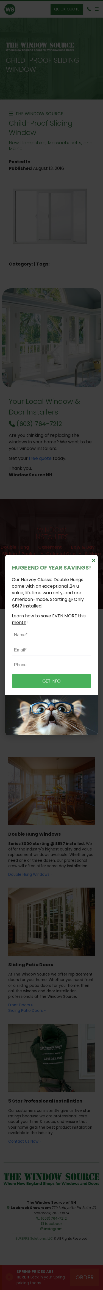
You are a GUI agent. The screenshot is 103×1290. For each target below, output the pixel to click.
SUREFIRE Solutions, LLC (34, 1238)
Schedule (51, 576)
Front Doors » (20, 1005)
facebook (51, 1223)
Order (85, 1277)
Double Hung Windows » (30, 874)
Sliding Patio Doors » (27, 1010)
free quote (40, 458)
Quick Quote (66, 9)
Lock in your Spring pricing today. (40, 1277)
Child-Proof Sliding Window (42, 64)
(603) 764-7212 (35, 423)
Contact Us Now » (24, 1141)
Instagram (51, 1229)
